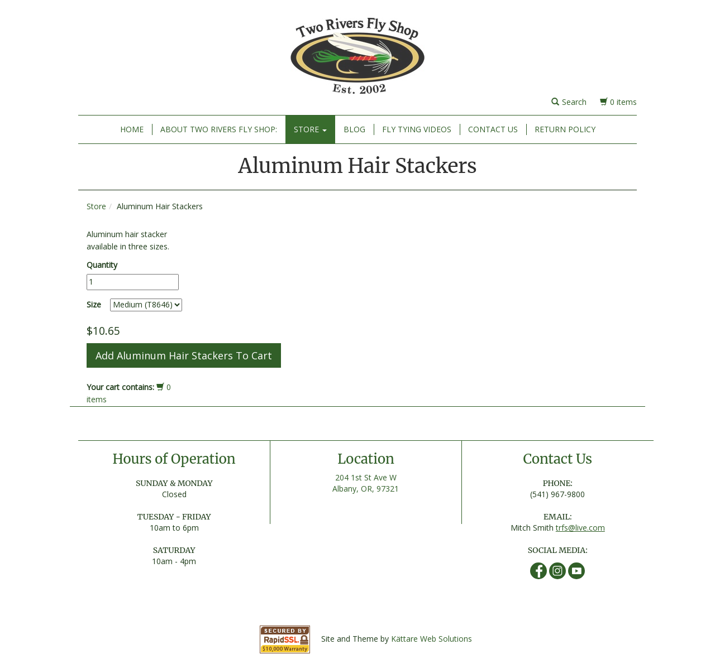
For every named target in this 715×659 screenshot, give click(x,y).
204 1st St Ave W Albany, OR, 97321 (365, 483)
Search (569, 102)
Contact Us (493, 129)
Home (132, 129)
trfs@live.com (580, 527)
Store (310, 129)
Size (94, 304)
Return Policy (565, 129)
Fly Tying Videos (416, 129)
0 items (618, 102)
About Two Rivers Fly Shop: (218, 129)
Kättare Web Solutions (431, 638)
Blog (354, 129)
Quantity (102, 264)
